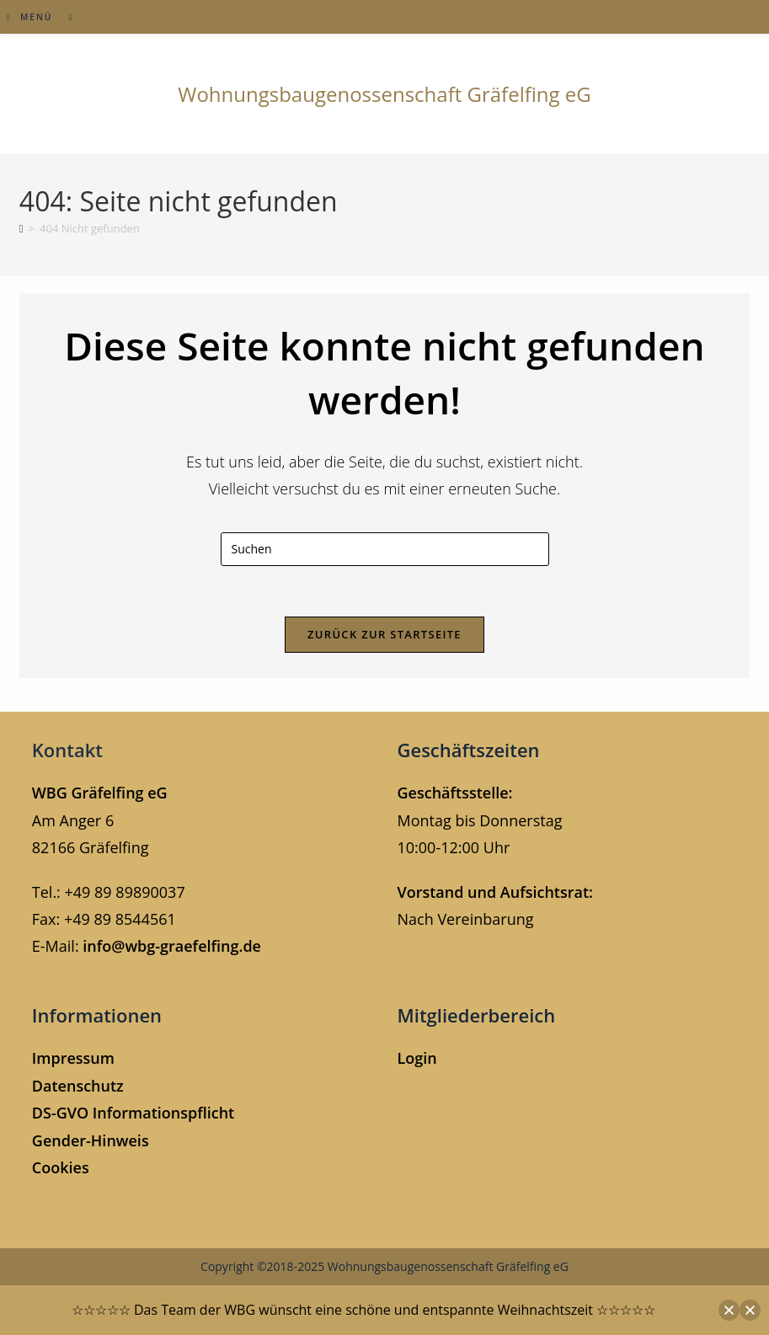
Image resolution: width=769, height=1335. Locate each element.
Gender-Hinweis (90, 1140)
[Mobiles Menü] (31, 17)
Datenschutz (78, 1086)
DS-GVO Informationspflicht (133, 1113)
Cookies (60, 1167)
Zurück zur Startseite (384, 634)
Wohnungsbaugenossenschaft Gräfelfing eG (384, 94)
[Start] (21, 228)
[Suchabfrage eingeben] (385, 549)
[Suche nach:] (65, 17)
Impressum (73, 1058)
